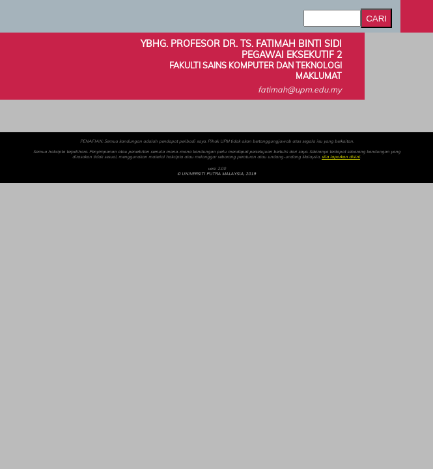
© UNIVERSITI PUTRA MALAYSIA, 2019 (216, 174)
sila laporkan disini (341, 157)
